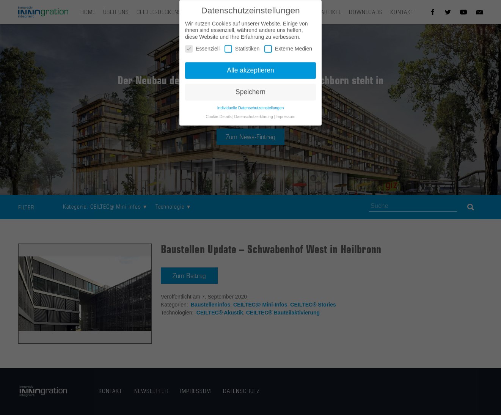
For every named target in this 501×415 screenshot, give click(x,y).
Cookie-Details (219, 118)
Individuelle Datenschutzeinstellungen (250, 110)
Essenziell (202, 51)
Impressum (285, 118)
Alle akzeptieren (250, 73)
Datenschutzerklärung (253, 118)
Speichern (250, 94)
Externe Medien (288, 51)
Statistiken (242, 51)
